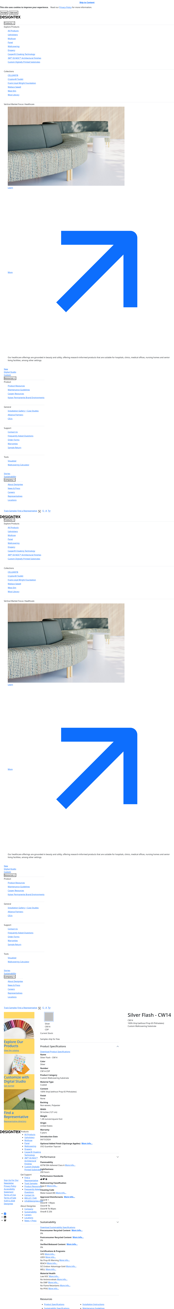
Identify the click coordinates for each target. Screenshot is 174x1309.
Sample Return (14, 447)
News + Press (30, 1220)
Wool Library (13, 94)
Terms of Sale (10, 1197)
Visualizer (12, 461)
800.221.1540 (30, 1198)
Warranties (13, 443)
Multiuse (12, 38)
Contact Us (13, 432)
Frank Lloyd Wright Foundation (22, 83)
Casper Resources (16, 393)
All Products (13, 30)
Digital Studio (10, 372)
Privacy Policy (65, 7)
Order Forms (13, 439)
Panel (10, 42)
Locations (12, 500)
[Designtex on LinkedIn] (5, 1217)
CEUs (10, 418)
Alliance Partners (15, 414)
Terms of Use (10, 1195)
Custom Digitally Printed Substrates (24, 62)
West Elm (12, 91)
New (6, 369)
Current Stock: (46, 1033)
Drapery (11, 50)
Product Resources (16, 386)
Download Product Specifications (55, 1051)
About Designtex (15, 484)
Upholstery (13, 34)
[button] (49, 510)
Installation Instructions (93, 1304)
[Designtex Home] (87, 16)
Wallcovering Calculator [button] (18, 464)
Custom (7, 375)
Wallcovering (13, 46)
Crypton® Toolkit (15, 79)
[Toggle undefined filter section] (79, 1046)
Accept (4, 12)
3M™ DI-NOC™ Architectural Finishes (24, 58)
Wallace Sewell (14, 87)
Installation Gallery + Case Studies (23, 411)
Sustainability (10, 476)
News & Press (14, 488)
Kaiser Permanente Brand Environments (26, 397)
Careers (11, 492)
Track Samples (10, 510)
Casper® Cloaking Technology (21, 54)
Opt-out (13, 12)
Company (28, 1209)
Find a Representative (27, 510)
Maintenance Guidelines (19, 389)
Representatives (15, 496)
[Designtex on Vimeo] (5, 1220)
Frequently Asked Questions (20, 436)
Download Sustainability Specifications (57, 1227)
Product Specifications (54, 1304)
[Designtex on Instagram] (5, 1213)
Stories (7, 473)
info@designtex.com (33, 1201)
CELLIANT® (13, 75)
